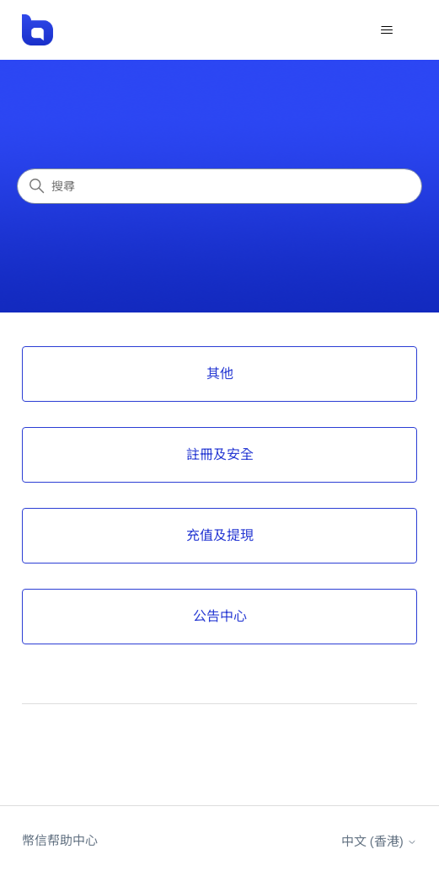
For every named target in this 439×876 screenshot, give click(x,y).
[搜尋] (219, 186)
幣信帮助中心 (60, 840)
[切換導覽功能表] (387, 30)
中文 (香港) (379, 841)
